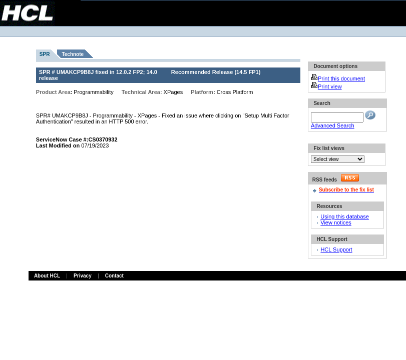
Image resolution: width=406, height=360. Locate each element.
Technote (73, 54)
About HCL (47, 275)
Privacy (83, 275)
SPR (45, 54)
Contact (114, 275)
